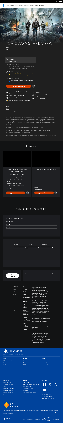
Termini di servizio (27, 382)
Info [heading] (4, 358)
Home (4, 354)
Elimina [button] (54, 274)
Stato (4, 386)
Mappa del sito (44, 418)
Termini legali (24, 418)
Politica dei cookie (49, 419)
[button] (12, 275)
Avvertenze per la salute (37, 329)
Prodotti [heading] (25, 358)
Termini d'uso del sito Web (38, 418)
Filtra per (30, 244)
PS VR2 (24, 365)
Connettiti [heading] (44, 380)
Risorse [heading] (25, 380)
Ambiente (44, 360)
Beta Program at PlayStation (48, 398)
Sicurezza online (45, 365)
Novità (31, 5)
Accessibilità (44, 363)
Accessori (26, 5)
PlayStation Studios (7, 365)
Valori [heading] (43, 358)
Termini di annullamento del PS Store (31, 384)
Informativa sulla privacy (30, 418)
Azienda (5, 369)
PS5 (12, 5)
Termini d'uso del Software (56, 418)
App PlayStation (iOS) (46, 394)
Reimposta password (8, 390)
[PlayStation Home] (3, 5)
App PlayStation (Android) (47, 396)
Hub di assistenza (7, 382)
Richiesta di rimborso (8, 392)
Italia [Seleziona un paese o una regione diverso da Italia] (6, 419)
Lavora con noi (6, 363)
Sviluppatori (25, 390)
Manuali (5, 394)
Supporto (41, 5)
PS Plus (20, 5)
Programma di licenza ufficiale (29, 392)
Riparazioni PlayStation (8, 388)
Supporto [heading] (6, 380)
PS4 (16, 5)
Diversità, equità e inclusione (48, 367)
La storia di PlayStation (8, 371)
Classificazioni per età (27, 386)
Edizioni (16, 244)
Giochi (8, 5)
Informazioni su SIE (7, 360)
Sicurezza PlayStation (8, 384)
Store (36, 5)
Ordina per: (44, 244)
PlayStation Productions (8, 367)
